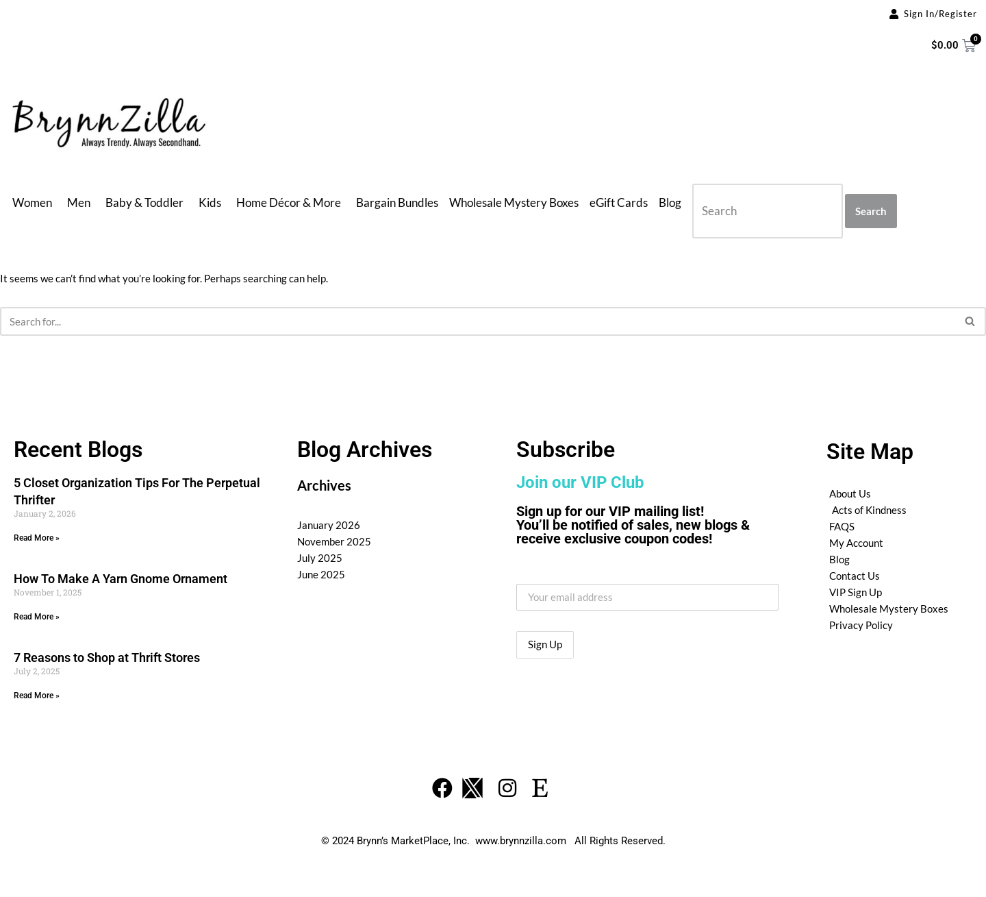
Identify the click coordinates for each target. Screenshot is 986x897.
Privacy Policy (861, 625)
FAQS (842, 526)
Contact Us (854, 575)
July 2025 (319, 558)
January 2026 (328, 525)
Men (78, 202)
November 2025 (334, 541)
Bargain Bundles (397, 202)
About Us (850, 493)
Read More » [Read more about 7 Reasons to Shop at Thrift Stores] (37, 695)
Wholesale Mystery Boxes (514, 202)
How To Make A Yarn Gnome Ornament (120, 579)
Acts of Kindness (869, 510)
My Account (856, 543)
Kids (210, 202)
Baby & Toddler (144, 202)
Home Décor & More (288, 202)
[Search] (477, 321)
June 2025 (321, 574)
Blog (670, 202)
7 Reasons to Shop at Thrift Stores (107, 657)
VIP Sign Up (855, 592)
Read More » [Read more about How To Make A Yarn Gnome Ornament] (37, 617)
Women (32, 202)
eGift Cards (619, 202)
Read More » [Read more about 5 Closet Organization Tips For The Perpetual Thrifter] (37, 538)
